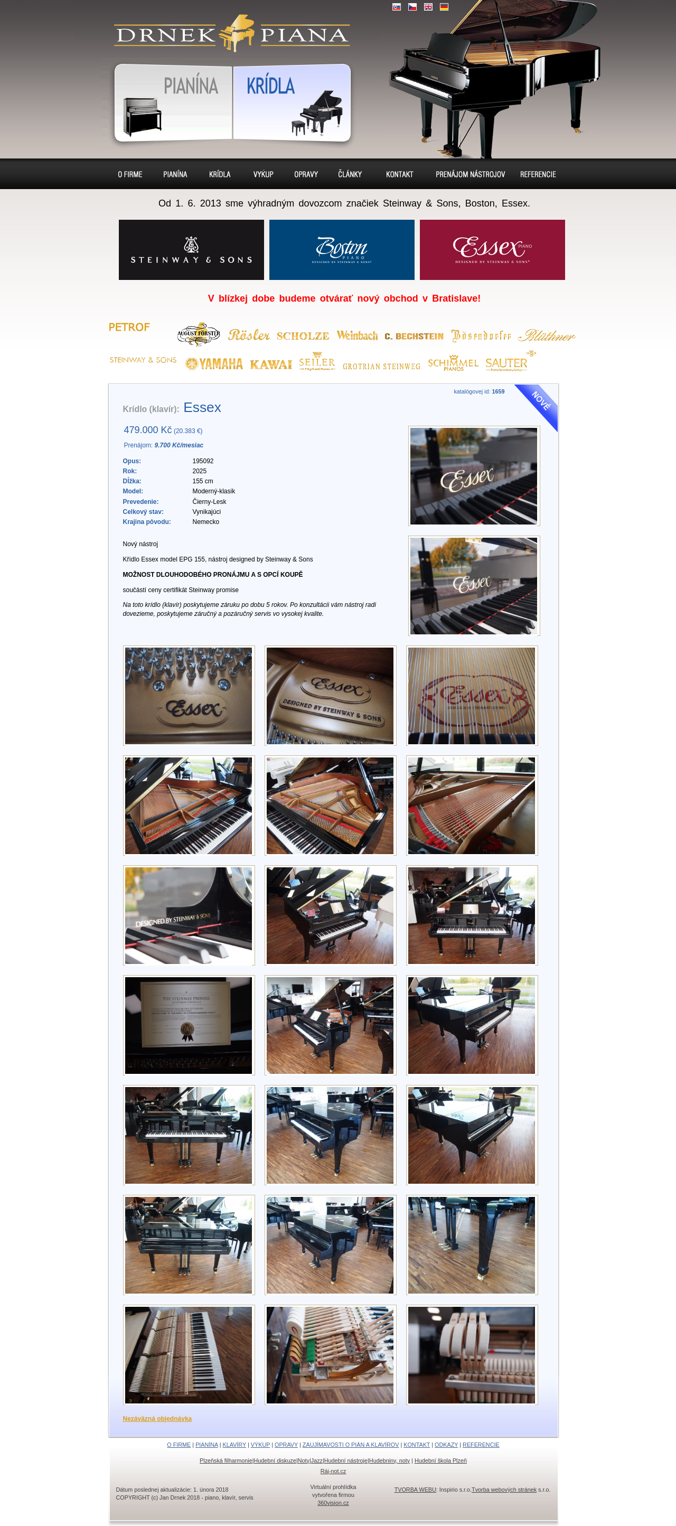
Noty (303, 1460)
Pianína (166, 100)
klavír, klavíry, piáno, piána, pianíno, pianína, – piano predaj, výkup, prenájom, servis (227, 26)
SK (396, 7)
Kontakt (399, 173)
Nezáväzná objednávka (157, 1418)
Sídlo (352, 173)
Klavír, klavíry (294, 100)
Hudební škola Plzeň (441, 1460)
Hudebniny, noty (389, 1460)
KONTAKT (416, 1444)
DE (444, 7)
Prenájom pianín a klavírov (467, 175)
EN (428, 7)
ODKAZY (446, 1444)
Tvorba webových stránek (504, 1489)
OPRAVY (286, 1444)
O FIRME (179, 1444)
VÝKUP (260, 1444)
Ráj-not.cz (333, 1471)
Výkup (262, 173)
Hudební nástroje (346, 1460)
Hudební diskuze (275, 1460)
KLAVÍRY (234, 1444)
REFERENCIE (481, 1444)
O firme (131, 173)
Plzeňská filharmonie (226, 1460)
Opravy (307, 173)
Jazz (317, 1460)
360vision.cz (333, 1503)
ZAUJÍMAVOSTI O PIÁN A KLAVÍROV (351, 1444)
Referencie (537, 173)
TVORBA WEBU (415, 1489)
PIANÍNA (206, 1444)
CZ (412, 7)
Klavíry (219, 173)
